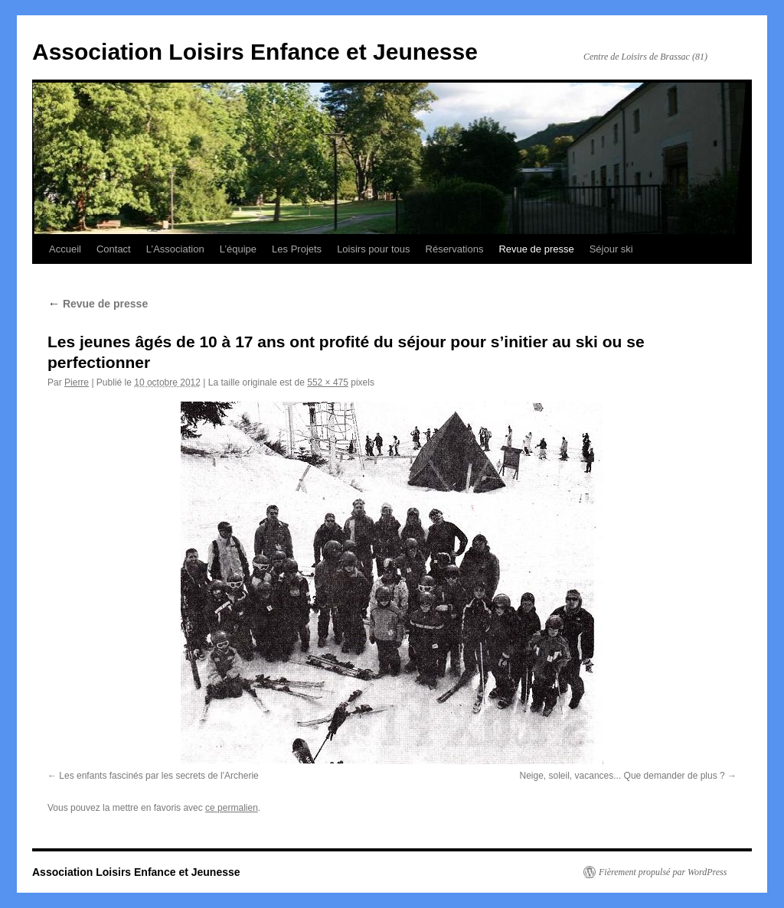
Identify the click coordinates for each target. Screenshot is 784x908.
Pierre (76, 382)
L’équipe (238, 249)
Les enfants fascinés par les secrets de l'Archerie (158, 775)
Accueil (65, 249)
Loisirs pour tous (373, 249)
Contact (113, 249)
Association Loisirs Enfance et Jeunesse (255, 51)
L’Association (175, 249)
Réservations (455, 249)
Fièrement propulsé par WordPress (663, 872)
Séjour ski (611, 249)
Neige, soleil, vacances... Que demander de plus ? (622, 775)
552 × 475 (327, 382)
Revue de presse (535, 249)
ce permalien (231, 807)
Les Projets (297, 249)
